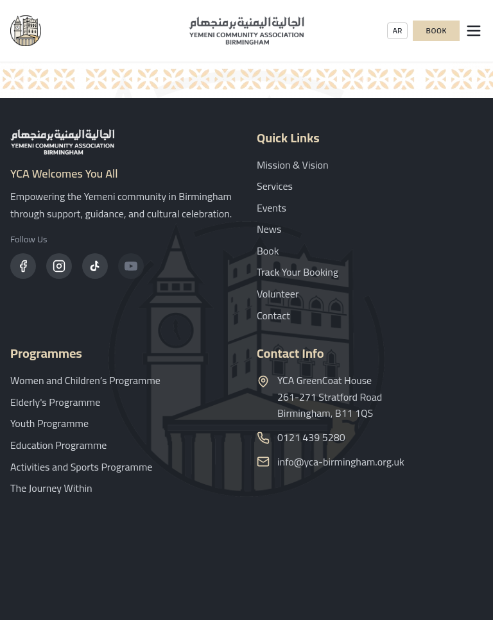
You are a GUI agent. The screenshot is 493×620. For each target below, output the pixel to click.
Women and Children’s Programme (85, 380)
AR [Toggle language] (397, 30)
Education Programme (58, 445)
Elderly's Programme (55, 402)
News (269, 229)
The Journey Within (51, 488)
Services (275, 186)
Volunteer (277, 293)
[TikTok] (95, 266)
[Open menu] (474, 31)
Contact (273, 315)
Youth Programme (49, 423)
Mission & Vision (293, 164)
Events (271, 207)
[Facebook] (23, 266)
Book (436, 30)
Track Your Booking (297, 271)
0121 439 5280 (311, 438)
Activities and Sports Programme (81, 466)
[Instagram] (59, 266)
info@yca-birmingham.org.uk (340, 462)
